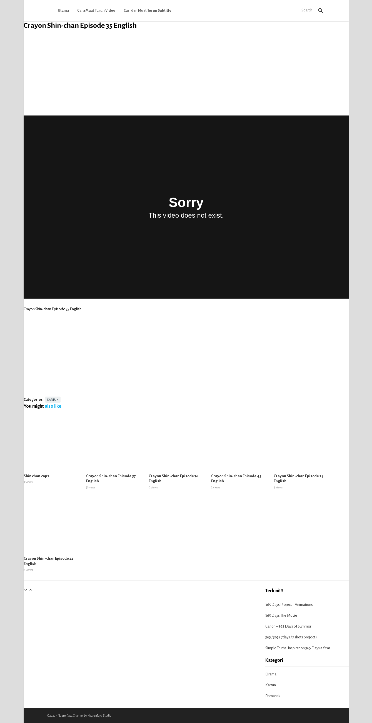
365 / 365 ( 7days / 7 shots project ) (291, 637)
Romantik (272, 696)
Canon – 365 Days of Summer (288, 626)
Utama (63, 11)
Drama (270, 674)
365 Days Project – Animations (289, 604)
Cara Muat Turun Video (96, 11)
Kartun (53, 399)
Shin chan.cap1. (37, 476)
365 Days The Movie (281, 615)
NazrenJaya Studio (99, 715)
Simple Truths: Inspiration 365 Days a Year (297, 648)
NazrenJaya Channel (70, 715)
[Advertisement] (186, 76)
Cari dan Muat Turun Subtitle (147, 11)
